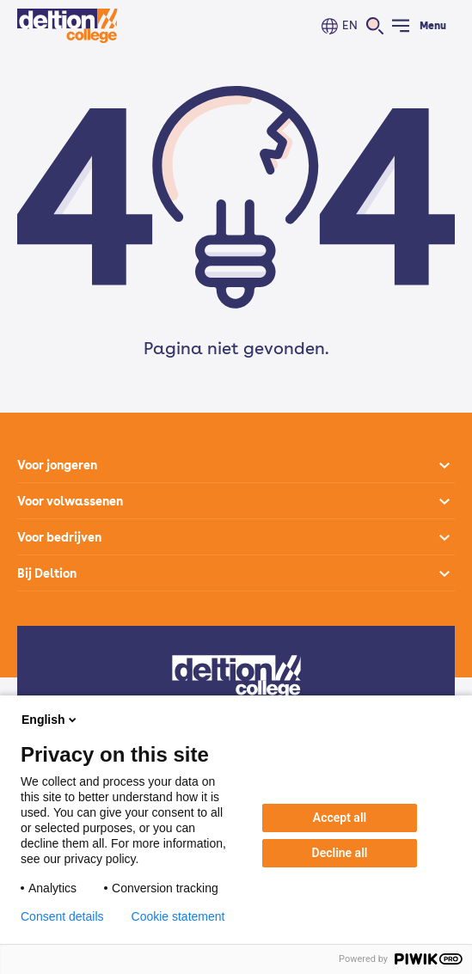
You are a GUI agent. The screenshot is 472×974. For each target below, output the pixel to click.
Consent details (62, 916)
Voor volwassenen (70, 501)
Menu (433, 26)
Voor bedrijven (59, 537)
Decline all (340, 853)
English (50, 719)
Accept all (339, 817)
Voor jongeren (57, 465)
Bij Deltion (47, 573)
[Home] (67, 26)
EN (350, 25)
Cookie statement (178, 916)
